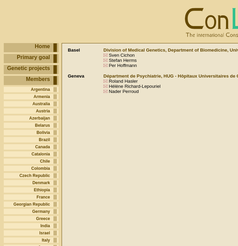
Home (42, 46)
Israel (44, 233)
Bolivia (43, 132)
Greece (43, 218)
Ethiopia (42, 190)
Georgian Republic (31, 204)
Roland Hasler (123, 81)
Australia (41, 103)
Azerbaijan (39, 118)
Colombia (40, 168)
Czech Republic (35, 175)
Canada (42, 147)
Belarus (42, 125)
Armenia (42, 96)
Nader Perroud (123, 91)
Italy (46, 240)
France (43, 197)
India (45, 225)
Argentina (40, 89)
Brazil (44, 139)
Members (38, 79)
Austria (43, 111)
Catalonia (41, 154)
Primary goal (33, 57)
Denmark (41, 182)
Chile (45, 161)
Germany (41, 211)
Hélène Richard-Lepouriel (135, 86)
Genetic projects (28, 68)
